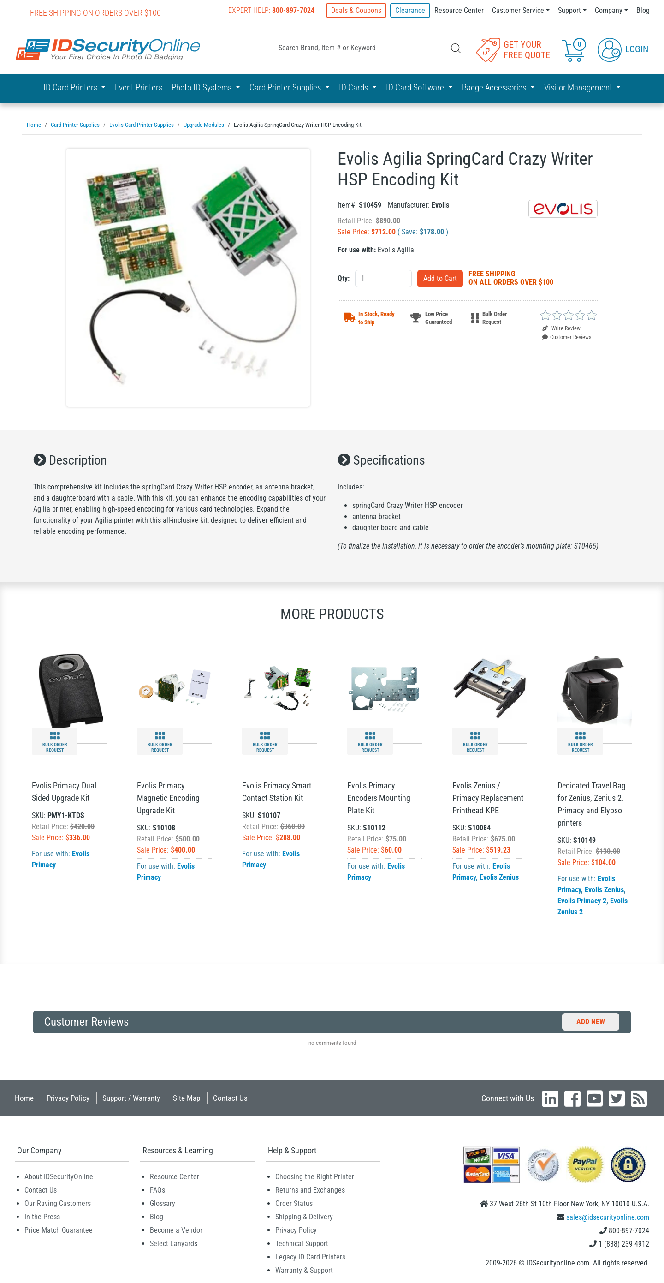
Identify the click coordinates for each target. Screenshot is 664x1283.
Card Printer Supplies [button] (286, 87)
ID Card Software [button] (416, 87)
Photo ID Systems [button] (202, 87)
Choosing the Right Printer (314, 1176)
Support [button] (569, 10)
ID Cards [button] (354, 87)
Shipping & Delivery (304, 1216)
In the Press (42, 1216)
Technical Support (301, 1243)
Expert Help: (271, 10)
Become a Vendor (176, 1230)
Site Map (186, 1098)
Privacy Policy (68, 1098)
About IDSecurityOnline (58, 1176)
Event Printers (138, 87)
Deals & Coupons (356, 10)
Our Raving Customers (57, 1203)
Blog (643, 10)
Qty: (344, 278)
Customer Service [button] (518, 10)
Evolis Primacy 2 (581, 900)
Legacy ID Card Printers (310, 1257)
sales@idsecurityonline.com (607, 1217)
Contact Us (230, 1098)
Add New (590, 1021)
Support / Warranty (131, 1098)
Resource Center (459, 10)
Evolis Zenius (499, 877)
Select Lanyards (173, 1243)
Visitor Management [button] (579, 87)
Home (24, 1098)
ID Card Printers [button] (71, 87)
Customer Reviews (566, 337)
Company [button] (608, 10)
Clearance (410, 10)
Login (623, 48)
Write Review (561, 328)
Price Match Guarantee (58, 1230)
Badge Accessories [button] (495, 87)
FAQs (157, 1190)
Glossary (162, 1203)
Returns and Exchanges (310, 1190)
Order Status (294, 1203)
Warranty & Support (304, 1270)
